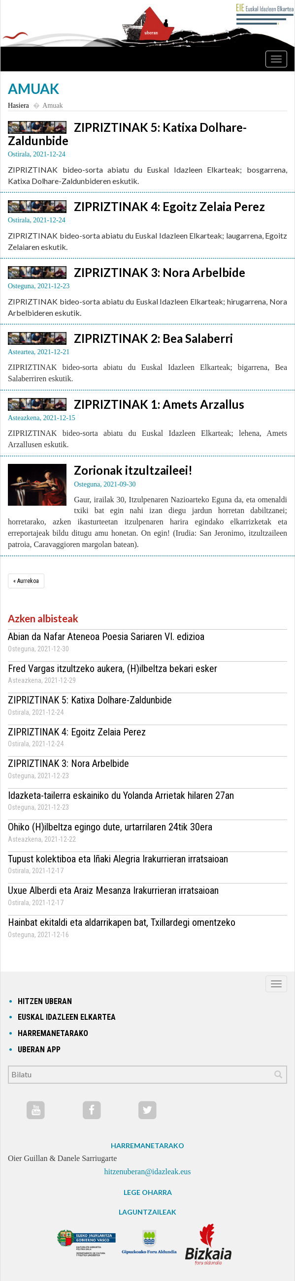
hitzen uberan (45, 1001)
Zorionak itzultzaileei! (133, 470)
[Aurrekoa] (26, 581)
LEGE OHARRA (148, 1192)
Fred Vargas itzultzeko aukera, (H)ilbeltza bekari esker (112, 668)
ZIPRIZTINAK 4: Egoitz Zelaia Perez (169, 206)
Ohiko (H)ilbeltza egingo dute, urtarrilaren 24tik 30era (110, 827)
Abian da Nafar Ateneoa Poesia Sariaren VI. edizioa (106, 636)
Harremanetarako (53, 1033)
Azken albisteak (43, 618)
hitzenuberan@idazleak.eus (147, 1171)
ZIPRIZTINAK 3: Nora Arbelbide (159, 272)
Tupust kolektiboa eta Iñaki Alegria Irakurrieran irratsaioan (118, 859)
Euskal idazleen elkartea (67, 1017)
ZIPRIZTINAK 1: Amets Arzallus (159, 404)
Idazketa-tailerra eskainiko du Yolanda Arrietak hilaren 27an (121, 795)
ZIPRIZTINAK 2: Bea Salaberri (153, 338)
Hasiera (18, 105)
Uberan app (39, 1049)
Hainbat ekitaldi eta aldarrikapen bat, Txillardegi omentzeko (121, 922)
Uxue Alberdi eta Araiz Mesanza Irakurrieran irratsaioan (113, 890)
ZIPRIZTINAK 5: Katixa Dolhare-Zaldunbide (127, 133)
